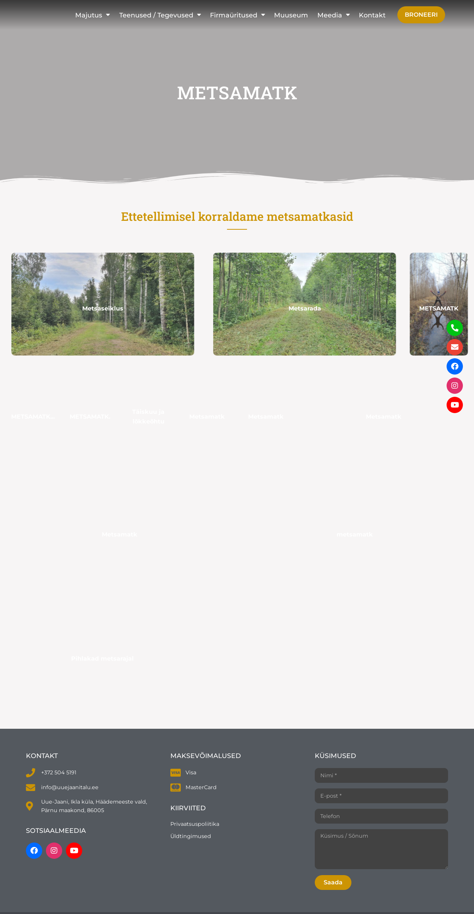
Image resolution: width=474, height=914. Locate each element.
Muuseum (291, 15)
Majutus (92, 15)
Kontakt (372, 15)
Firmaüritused (237, 15)
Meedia (333, 15)
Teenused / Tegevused (160, 15)
